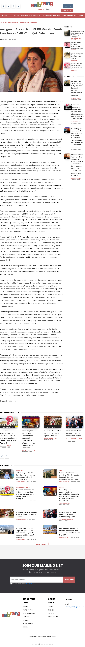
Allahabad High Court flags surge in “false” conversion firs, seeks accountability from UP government (25, 532)
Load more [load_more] (41, 544)
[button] (81, 2)
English (41, 9)
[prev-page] (2, 457)
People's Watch (76, 148)
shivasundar (75, 122)
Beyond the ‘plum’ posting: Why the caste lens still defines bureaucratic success (77, 88)
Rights (67, 132)
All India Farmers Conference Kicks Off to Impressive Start (76, 66)
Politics (69, 427)
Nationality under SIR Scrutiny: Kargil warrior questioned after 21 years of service (25, 476)
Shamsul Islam (50, 438)
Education (24, 22)
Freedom (34, 22)
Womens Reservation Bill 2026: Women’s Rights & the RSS (52, 433)
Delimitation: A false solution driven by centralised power (74, 433)
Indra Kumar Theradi (74, 438)
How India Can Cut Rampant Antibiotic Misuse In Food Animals (77, 55)
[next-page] (7, 457)
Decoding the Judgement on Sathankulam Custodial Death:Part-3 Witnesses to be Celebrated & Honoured (77, 136)
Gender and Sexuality (68, 107)
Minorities (19, 470)
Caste (67, 85)
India (66, 158)
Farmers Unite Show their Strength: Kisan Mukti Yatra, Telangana (77, 34)
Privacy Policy (30, 584)
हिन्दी (47, 9)
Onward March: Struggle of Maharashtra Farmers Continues (77, 45)
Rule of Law (20, 526)
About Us (68, 6)
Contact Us (67, 10)
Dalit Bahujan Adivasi (9, 22)
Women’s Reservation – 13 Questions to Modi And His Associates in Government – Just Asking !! (77, 112)
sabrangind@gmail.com (74, 607)
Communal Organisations (50, 426)
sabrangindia (76, 98)
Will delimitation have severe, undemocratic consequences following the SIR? (69, 531)
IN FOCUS (69, 76)
